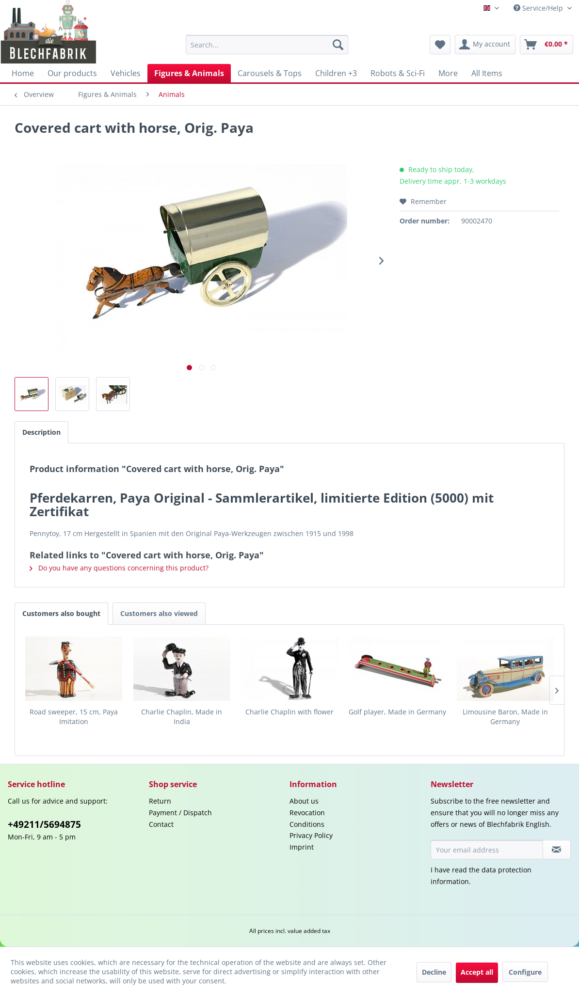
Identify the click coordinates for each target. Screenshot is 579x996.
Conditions (307, 824)
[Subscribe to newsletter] (557, 849)
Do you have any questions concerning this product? (119, 567)
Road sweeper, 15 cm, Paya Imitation (74, 716)
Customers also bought (61, 613)
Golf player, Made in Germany (397, 711)
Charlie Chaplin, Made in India (181, 716)
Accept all (477, 972)
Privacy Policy (311, 835)
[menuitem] (267, 44)
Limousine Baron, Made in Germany (505, 716)
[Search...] (267, 44)
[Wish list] (440, 44)
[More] (448, 73)
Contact (161, 824)
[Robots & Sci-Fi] (398, 73)
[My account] (485, 44)
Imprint (302, 847)
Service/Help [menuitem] (539, 8)
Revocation (307, 812)
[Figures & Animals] (189, 73)
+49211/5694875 (44, 824)
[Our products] (72, 73)
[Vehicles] (125, 73)
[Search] (338, 44)
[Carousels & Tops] (269, 73)
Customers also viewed (159, 613)
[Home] (23, 73)
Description (41, 432)
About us (304, 801)
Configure (525, 972)
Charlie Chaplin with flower (289, 711)
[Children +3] (336, 73)
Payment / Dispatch (180, 812)
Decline (434, 972)
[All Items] (487, 73)
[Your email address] (487, 849)
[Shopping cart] (546, 44)
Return (160, 801)
